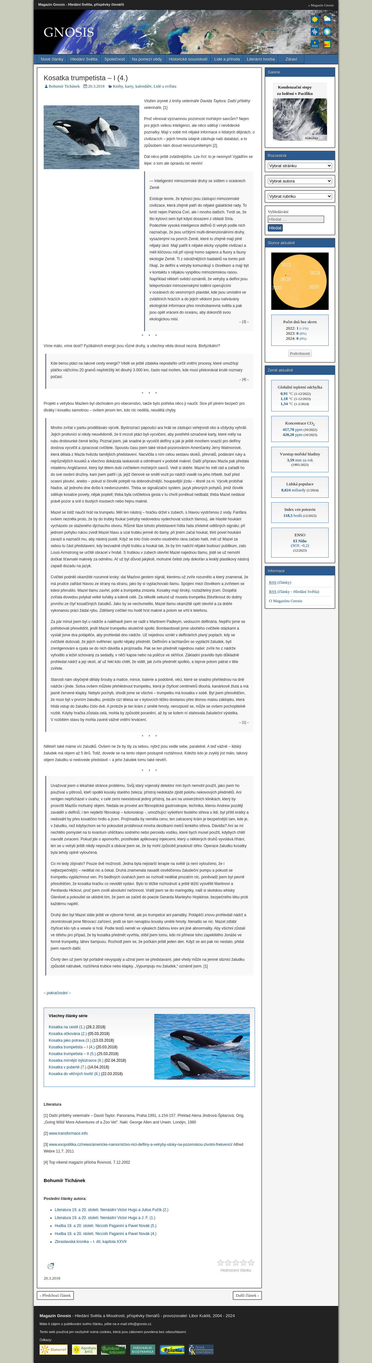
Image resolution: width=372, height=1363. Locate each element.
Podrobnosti (300, 353)
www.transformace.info (68, 1133)
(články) (280, 582)
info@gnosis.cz (139, 1324)
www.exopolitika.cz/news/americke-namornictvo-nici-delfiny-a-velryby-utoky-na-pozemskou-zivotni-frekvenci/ (141, 1144)
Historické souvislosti (188, 59)
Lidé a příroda (227, 59)
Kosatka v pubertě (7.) (67, 1067)
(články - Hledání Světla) (294, 591)
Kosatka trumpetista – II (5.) (72, 1054)
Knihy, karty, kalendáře (132, 86)
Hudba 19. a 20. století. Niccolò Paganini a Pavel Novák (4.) (106, 1233)
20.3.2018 (96, 86)
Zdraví (291, 59)
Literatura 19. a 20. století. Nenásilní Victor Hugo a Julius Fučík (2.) (112, 1210)
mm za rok (300, 460)
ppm (293, 429)
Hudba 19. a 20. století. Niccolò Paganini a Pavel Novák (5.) (106, 1226)
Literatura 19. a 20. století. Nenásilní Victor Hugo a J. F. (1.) (105, 1218)
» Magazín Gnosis (321, 5)
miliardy (293, 490)
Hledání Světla (84, 59)
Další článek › (247, 1295)
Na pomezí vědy (147, 59)
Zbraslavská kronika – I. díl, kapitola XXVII (91, 1241)
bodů (292, 515)
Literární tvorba (261, 59)
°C (287, 393)
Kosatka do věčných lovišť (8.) (74, 1074)
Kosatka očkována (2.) (68, 1033)
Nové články (52, 59)
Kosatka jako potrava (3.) (70, 1040)
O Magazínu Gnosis (285, 600)
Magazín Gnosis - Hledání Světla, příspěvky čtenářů (81, 4)
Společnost (114, 59)
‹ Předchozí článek (55, 1295)
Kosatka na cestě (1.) (67, 1027)
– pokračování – (57, 993)
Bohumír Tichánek (64, 86)
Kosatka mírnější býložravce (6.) (76, 1060)
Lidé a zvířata (165, 86)
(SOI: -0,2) (300, 543)
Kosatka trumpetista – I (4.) (86, 78)
